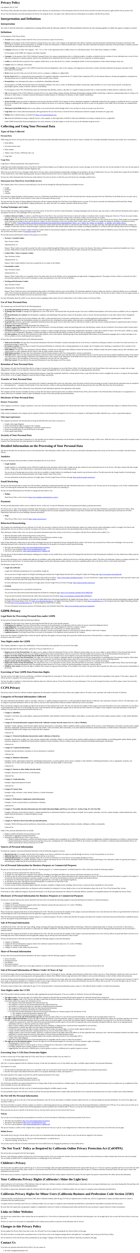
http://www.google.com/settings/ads (110, 574)
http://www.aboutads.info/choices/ (42, 601)
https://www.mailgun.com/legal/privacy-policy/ (43, 497)
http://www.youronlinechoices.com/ (35, 549)
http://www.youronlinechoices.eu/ (21, 603)
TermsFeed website (30, 231)
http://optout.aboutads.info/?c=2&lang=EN (36, 551)
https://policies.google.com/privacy (84, 477)
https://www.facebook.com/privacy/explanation (80, 606)
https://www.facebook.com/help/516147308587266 (77, 592)
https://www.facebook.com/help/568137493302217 (76, 596)
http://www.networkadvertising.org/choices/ (36, 547)
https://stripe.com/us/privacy (37, 519)
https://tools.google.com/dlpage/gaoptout (70, 577)
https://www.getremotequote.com (46, 115)
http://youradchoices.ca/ (95, 601)
